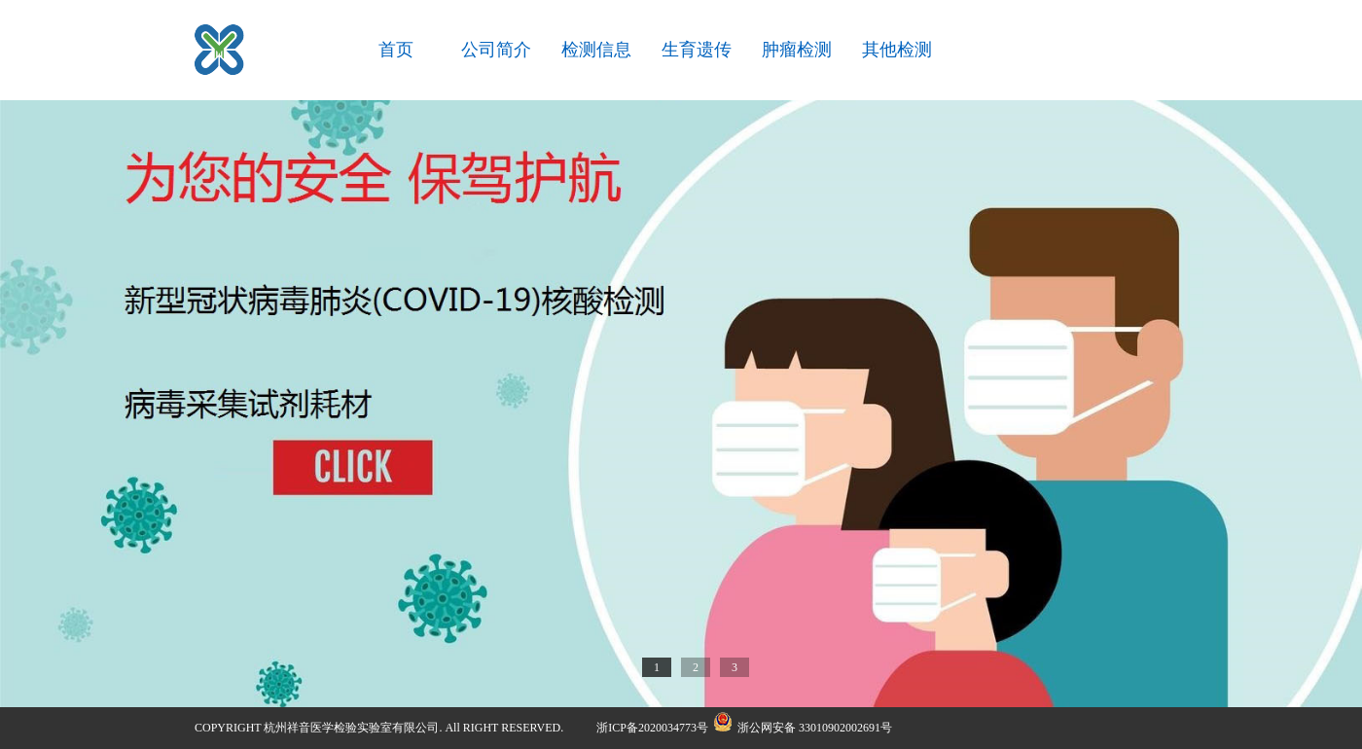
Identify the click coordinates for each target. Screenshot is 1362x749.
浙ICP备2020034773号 (652, 727)
